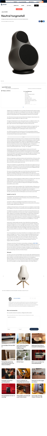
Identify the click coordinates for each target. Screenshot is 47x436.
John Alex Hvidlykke (5, 21)
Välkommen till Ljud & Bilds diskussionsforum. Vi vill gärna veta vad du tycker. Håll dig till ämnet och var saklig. (20, 315)
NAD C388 (35, 243)
